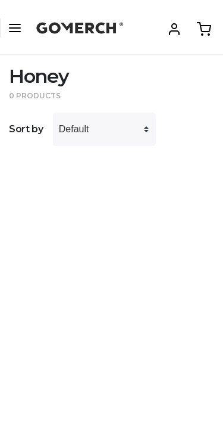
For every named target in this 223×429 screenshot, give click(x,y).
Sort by (26, 129)
